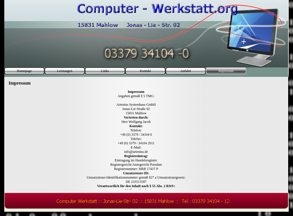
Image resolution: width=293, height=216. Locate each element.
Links (105, 71)
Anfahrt (185, 71)
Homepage (24, 71)
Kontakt (145, 71)
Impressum (225, 71)
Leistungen (64, 71)
